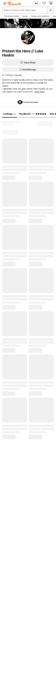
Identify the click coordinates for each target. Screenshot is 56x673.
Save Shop (27, 62)
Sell (36, 3)
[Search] (50, 10)
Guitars (25, 16)
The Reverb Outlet (11, 16)
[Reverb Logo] (14, 3)
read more (40, 91)
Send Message (27, 69)
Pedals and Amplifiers (40, 16)
